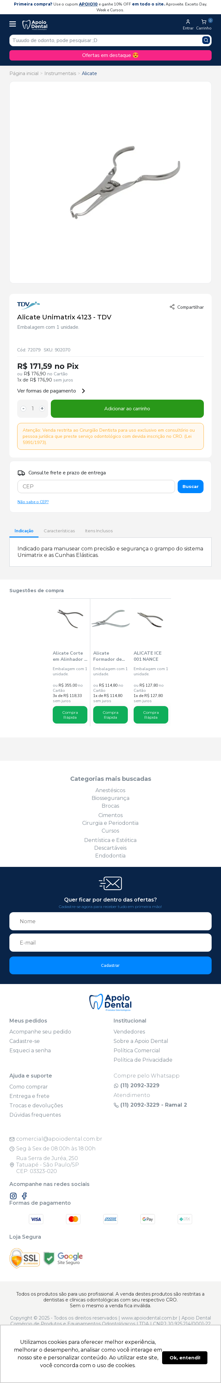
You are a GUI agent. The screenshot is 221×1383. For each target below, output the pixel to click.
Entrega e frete (29, 1096)
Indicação (24, 531)
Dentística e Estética (110, 840)
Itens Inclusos (99, 530)
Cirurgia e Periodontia (110, 823)
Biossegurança (110, 798)
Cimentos (110, 815)
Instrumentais (60, 73)
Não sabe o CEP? (33, 501)
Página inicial (24, 73)
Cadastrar (110, 965)
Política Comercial (137, 1050)
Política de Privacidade (143, 1060)
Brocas (110, 806)
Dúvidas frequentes (35, 1115)
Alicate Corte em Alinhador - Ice (69, 656)
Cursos (110, 831)
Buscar (190, 486)
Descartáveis (110, 848)
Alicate (89, 73)
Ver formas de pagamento (51, 390)
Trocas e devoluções (36, 1105)
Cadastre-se (24, 1041)
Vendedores (129, 1032)
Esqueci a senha (30, 1050)
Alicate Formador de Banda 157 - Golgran (107, 656)
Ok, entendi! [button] (185, 1358)
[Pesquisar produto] (206, 40)
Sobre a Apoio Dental (141, 1041)
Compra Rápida (70, 715)
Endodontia (110, 856)
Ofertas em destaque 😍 (110, 55)
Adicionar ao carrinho (127, 408)
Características (59, 530)
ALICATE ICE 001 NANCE (147, 656)
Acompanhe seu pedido (40, 1032)
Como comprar (28, 1087)
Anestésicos (110, 790)
